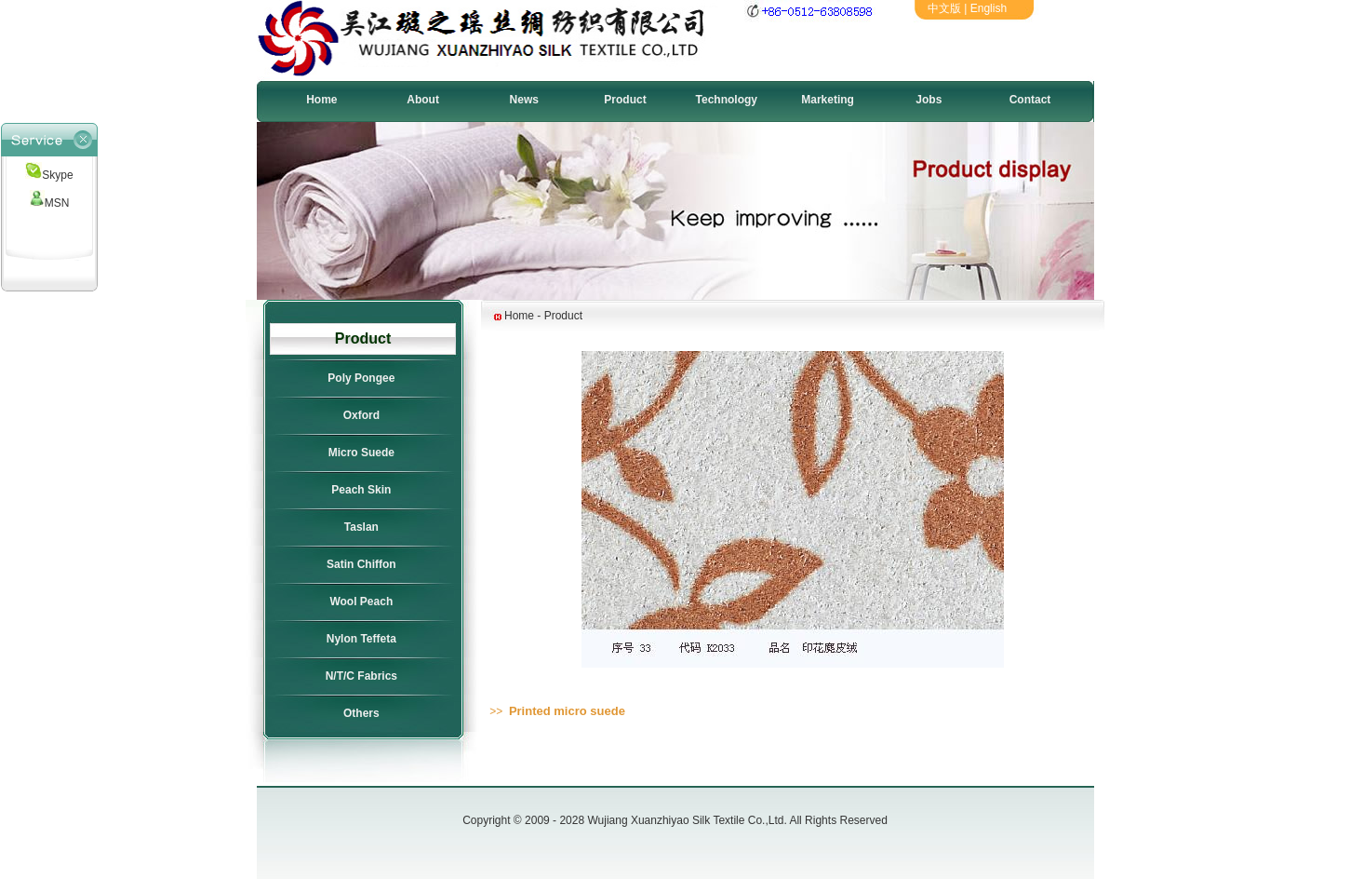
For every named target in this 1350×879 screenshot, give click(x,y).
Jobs (929, 99)
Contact (1030, 99)
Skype (49, 175)
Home (321, 99)
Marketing (827, 99)
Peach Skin (361, 489)
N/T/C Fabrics (361, 676)
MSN (50, 203)
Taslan (361, 527)
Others (361, 713)
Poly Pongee (360, 378)
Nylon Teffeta (361, 638)
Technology (726, 99)
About (423, 99)
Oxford (361, 415)
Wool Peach (361, 601)
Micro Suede (361, 452)
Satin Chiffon (361, 564)
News (524, 99)
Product (625, 99)
